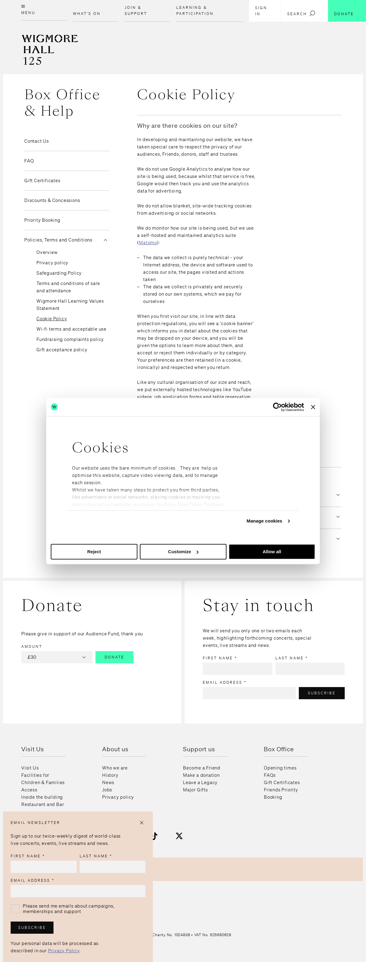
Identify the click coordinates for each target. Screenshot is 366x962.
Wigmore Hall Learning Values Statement (70, 304)
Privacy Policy (64, 950)
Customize (183, 551)
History (110, 775)
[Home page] (39, 64)
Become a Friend (201, 768)
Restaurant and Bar (42, 804)
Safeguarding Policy (59, 273)
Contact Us (36, 141)
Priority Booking (42, 220)
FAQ (29, 161)
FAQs (270, 775)
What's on (87, 13)
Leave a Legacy (200, 782)
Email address (225, 682)
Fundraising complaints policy (70, 339)
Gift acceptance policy (62, 350)
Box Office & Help (62, 102)
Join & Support (136, 10)
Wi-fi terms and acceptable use (71, 329)
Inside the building (42, 797)
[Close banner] (313, 407)
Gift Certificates (42, 180)
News (108, 782)
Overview (46, 252)
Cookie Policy (51, 318)
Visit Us (30, 768)
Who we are (115, 768)
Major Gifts (195, 790)
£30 (58, 657)
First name (220, 658)
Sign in (261, 10)
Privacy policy (52, 263)
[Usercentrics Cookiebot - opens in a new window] (277, 407)
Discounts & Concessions (52, 200)
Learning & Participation (195, 10)
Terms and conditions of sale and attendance (68, 287)
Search (301, 13)
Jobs (107, 790)
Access (29, 790)
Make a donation (201, 775)
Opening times (280, 768)
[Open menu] (44, 10)
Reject (94, 551)
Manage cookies (264, 520)
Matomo (148, 242)
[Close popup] (141, 822)
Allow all (272, 551)
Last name (291, 658)
